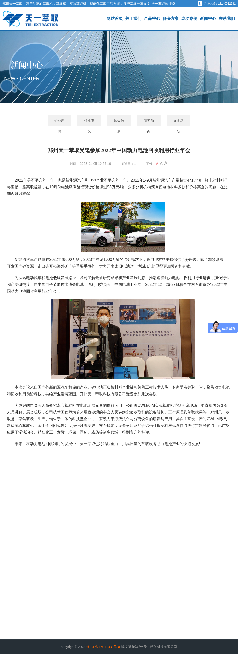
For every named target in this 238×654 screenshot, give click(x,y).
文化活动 (178, 122)
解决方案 (170, 18)
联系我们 (227, 18)
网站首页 (115, 18)
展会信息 (119, 122)
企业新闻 (59, 122)
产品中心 (152, 18)
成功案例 (189, 18)
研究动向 (149, 122)
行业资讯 (89, 122)
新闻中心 (208, 18)
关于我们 (133, 18)
